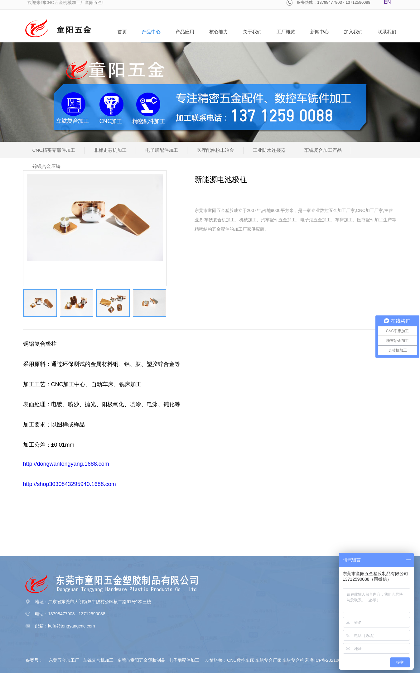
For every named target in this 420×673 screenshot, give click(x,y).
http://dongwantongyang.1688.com (66, 464)
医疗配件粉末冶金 (215, 150)
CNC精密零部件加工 (53, 150)
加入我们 (353, 31)
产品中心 (151, 31)
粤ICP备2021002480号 (332, 660)
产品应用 (185, 31)
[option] (95, 217)
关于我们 (252, 31)
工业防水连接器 (269, 150)
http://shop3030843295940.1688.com (69, 484)
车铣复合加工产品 (323, 150)
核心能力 (218, 31)
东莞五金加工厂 (64, 660)
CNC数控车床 (240, 660)
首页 (122, 31)
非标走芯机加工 (110, 150)
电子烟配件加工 (161, 150)
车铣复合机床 (295, 660)
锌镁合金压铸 (46, 166)
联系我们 (387, 31)
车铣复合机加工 (99, 660)
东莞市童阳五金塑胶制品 (141, 660)
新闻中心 (319, 31)
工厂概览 (286, 31)
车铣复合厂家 (268, 660)
